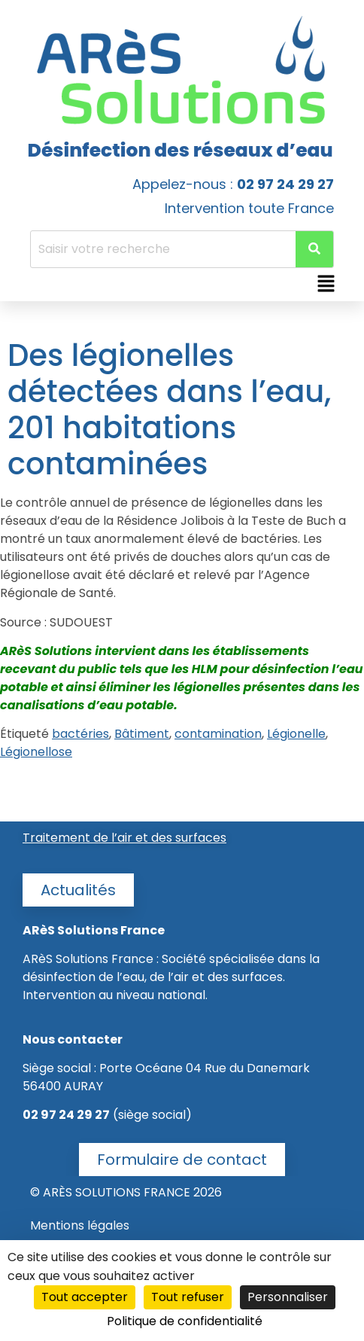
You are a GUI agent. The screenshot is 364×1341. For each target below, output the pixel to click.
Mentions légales (79, 1225)
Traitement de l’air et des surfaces (124, 837)
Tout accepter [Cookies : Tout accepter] (84, 1297)
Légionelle (296, 733)
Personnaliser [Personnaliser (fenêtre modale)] (287, 1297)
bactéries (80, 733)
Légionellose (36, 751)
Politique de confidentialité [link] (184, 1321)
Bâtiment (141, 733)
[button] (326, 284)
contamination (218, 733)
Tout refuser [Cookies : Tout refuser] (187, 1297)
